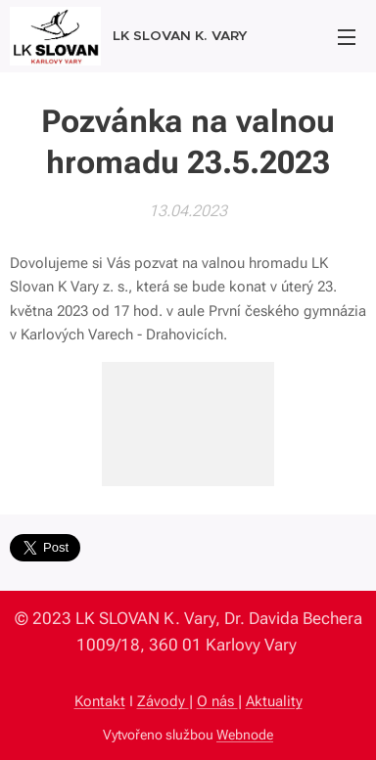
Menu (346, 37)
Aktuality (274, 701)
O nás (217, 701)
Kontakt (99, 701)
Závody (163, 701)
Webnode (244, 734)
